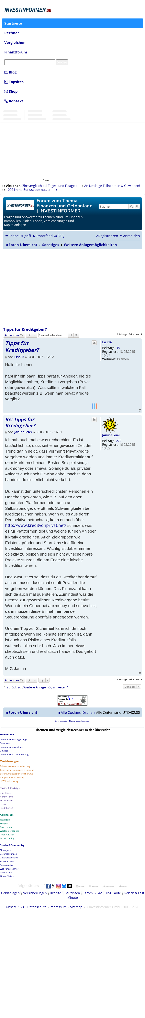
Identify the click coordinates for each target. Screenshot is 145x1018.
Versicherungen (35, 893)
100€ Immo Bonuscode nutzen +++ (31, 189)
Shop (10, 91)
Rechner (11, 32)
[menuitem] (42, 235)
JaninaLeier (111, 435)
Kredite (55, 893)
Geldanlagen (10, 893)
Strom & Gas (93, 893)
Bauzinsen (72, 893)
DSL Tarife (113, 893)
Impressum (58, 907)
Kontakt (13, 101)
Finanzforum (15, 52)
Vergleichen (15, 42)
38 (118, 348)
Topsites (14, 81)
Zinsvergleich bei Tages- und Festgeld (49, 186)
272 (118, 441)
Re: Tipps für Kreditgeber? (20, 422)
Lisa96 (107, 342)
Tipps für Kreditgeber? (25, 329)
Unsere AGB (15, 907)
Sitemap (76, 907)
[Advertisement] (39, 288)
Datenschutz (36, 907)
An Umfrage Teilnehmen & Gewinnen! (112, 186)
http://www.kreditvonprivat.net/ (35, 525)
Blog (10, 72)
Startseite (13, 23)
